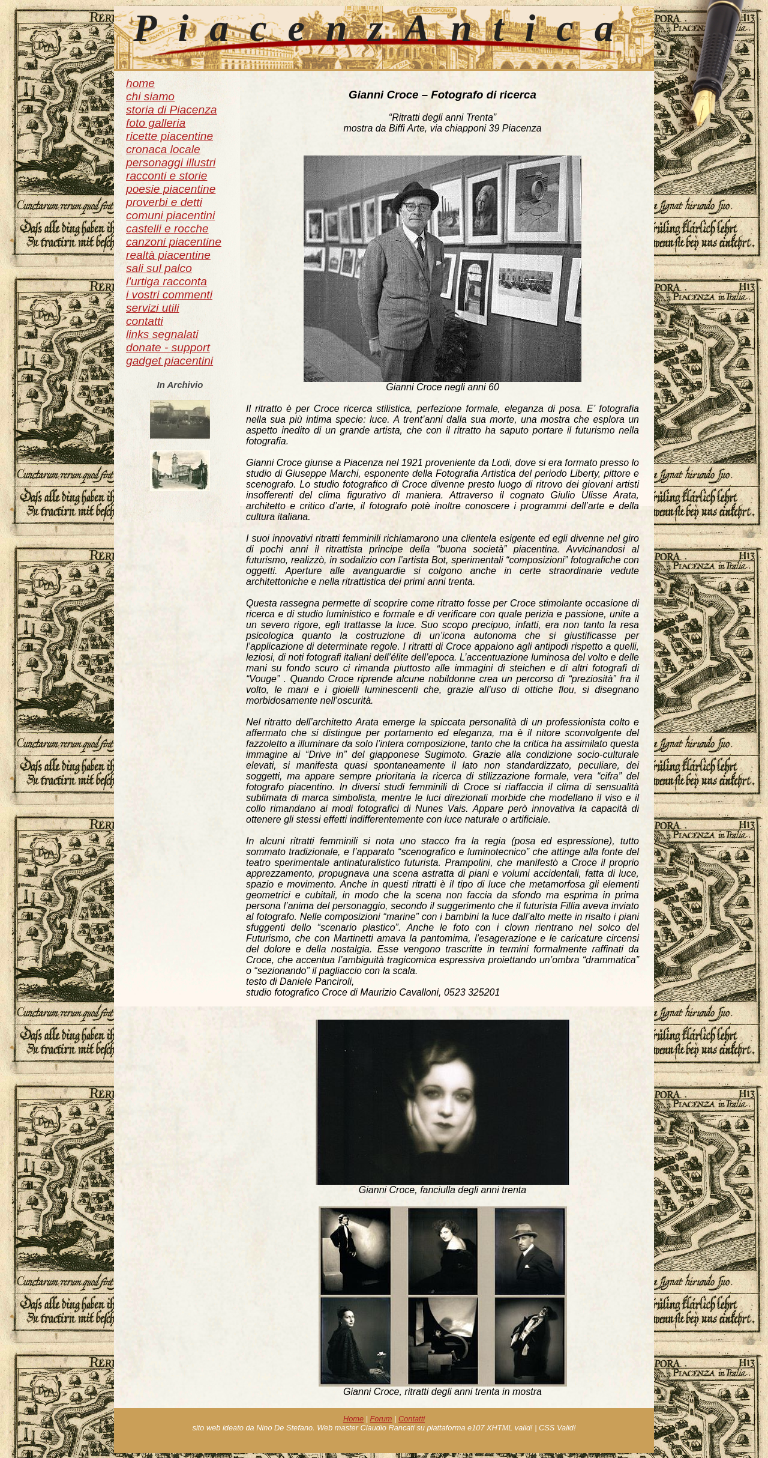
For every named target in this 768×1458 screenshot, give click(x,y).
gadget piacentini (169, 360)
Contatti (411, 1418)
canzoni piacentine (173, 241)
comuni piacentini (170, 215)
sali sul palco (159, 268)
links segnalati (162, 334)
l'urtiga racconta (166, 281)
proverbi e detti (164, 202)
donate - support (168, 347)
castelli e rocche (167, 228)
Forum (381, 1418)
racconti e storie (166, 175)
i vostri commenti (169, 294)
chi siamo (150, 96)
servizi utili (152, 307)
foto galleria (155, 122)
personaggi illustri (170, 162)
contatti (144, 321)
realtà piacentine (168, 255)
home (140, 83)
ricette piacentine (169, 136)
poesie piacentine (170, 189)
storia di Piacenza (171, 109)
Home (353, 1418)
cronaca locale (163, 149)
